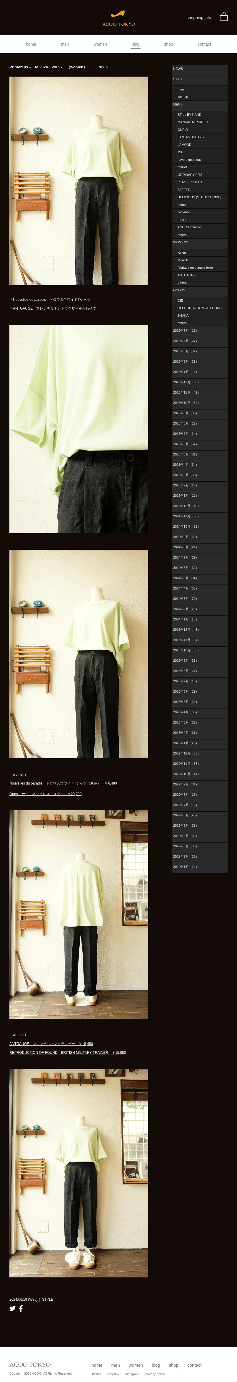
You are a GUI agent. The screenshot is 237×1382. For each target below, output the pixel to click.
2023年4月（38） (186, 712)
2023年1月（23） (186, 743)
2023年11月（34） (187, 640)
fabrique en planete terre (195, 267)
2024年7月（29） (186, 557)
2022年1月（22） (186, 867)
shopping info (199, 17)
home (31, 44)
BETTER (184, 189)
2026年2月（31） (186, 361)
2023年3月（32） (186, 722)
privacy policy (155, 1374)
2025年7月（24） (186, 433)
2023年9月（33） (186, 660)
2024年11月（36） (187, 516)
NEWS (178, 68)
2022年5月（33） (186, 825)
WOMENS (180, 242)
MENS (178, 104)
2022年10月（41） (187, 774)
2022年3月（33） (186, 846)
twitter (12, 1308)
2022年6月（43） (186, 815)
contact (204, 44)
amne (182, 205)
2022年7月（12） (186, 805)
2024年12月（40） (187, 506)
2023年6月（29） (186, 691)
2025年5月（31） (186, 454)
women (100, 44)
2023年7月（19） (186, 681)
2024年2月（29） (186, 609)
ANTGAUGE (187, 275)
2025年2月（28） (186, 485)
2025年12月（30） (187, 382)
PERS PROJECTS (191, 182)
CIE (180, 300)
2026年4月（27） (186, 341)
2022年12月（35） (187, 753)
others (182, 235)
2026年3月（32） (186, 351)
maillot (182, 167)
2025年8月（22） (186, 423)
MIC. (181, 152)
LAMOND (184, 144)
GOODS (179, 290)
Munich (183, 260)
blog (135, 44)
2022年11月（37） (187, 763)
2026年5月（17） (186, 330)
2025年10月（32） (187, 402)
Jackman (184, 212)
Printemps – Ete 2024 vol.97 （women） (59, 67)
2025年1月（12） (186, 495)
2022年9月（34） (186, 784)
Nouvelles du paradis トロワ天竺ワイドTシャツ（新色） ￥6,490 (63, 783)
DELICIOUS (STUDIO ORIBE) (199, 197)
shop (168, 44)
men (65, 44)
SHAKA (183, 315)
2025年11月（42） (187, 392)
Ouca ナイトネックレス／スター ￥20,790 (45, 794)
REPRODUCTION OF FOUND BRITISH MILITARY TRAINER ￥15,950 (67, 1053)
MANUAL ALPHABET (193, 122)
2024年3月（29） (186, 598)
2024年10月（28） (187, 526)
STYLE (178, 79)
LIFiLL (182, 220)
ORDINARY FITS (190, 174)
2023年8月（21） (186, 671)
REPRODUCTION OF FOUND (200, 308)
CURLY (183, 129)
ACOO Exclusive (190, 227)
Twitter (96, 1374)
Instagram (132, 1374)
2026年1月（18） (186, 372)
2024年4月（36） (186, 588)
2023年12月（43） (187, 629)
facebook (21, 1308)
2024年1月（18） (186, 619)
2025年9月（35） (186, 413)
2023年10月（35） (187, 650)
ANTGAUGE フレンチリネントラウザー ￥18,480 (51, 1044)
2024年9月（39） (186, 537)
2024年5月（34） (186, 578)
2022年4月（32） (186, 836)
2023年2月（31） (186, 732)
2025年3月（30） (186, 475)
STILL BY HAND (189, 114)
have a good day (189, 159)
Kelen (182, 252)
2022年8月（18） (186, 794)
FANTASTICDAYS (191, 137)
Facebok (113, 1374)
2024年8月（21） (186, 547)
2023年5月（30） (186, 702)
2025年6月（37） (186, 444)
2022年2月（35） (186, 856)
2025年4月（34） (186, 464)
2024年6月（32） (186, 567)
